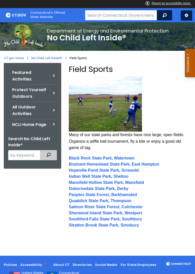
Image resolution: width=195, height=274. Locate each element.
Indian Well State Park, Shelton (98, 176)
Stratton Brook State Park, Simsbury (104, 225)
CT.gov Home (14, 58)
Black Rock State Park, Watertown (102, 158)
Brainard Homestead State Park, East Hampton (114, 164)
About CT (61, 265)
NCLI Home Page (29, 124)
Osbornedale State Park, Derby (98, 188)
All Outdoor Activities (24, 110)
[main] (97, 139)
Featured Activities (21, 76)
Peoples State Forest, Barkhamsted (103, 194)
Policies (10, 265)
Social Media (106, 265)
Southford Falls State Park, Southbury (105, 219)
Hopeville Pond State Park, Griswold (104, 170)
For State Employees (138, 265)
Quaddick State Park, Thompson (100, 201)
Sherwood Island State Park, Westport (105, 213)
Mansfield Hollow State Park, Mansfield (106, 182)
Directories (82, 265)
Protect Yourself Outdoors (29, 93)
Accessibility (31, 265)
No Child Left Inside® (46, 58)
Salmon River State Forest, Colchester (106, 207)
